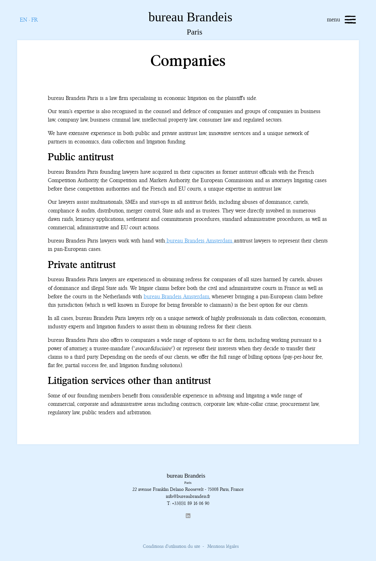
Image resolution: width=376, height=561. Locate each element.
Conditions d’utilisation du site (171, 546)
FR (34, 20)
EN (23, 20)
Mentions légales (223, 546)
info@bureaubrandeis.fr (188, 496)
